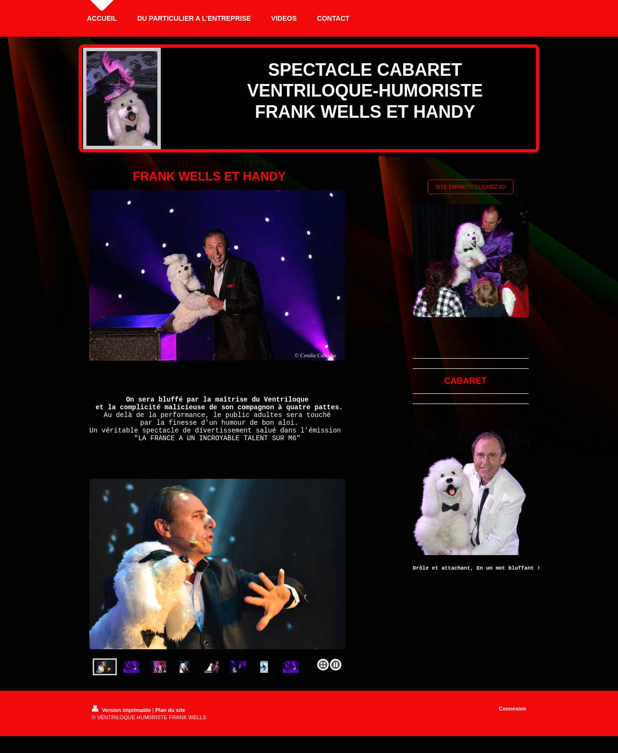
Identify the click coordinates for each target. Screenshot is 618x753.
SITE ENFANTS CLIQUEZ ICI (470, 187)
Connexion (512, 719)
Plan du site (170, 720)
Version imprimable (122, 720)
